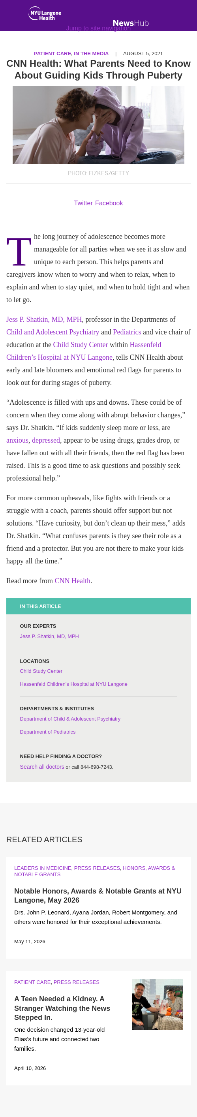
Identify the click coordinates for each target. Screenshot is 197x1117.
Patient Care (32, 982)
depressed (46, 440)
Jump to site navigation (98, 28)
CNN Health (72, 581)
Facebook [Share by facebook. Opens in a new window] (109, 203)
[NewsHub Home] (131, 23)
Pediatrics (127, 332)
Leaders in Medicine (42, 868)
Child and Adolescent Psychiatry (52, 332)
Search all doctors (42, 767)
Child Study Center (80, 345)
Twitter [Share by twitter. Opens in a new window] (83, 203)
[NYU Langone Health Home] (44, 15)
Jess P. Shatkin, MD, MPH (44, 319)
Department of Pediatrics (48, 732)
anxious (17, 440)
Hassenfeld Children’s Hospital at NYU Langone (74, 684)
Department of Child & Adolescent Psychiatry (70, 719)
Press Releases (97, 868)
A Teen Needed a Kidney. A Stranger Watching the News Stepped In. (62, 1008)
